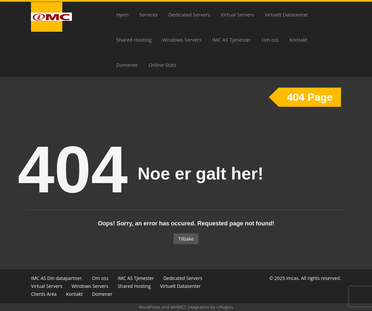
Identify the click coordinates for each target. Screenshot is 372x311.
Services (148, 14)
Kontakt (298, 39)
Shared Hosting (134, 39)
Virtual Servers (237, 14)
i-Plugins (224, 307)
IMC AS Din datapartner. (57, 278)
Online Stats (162, 64)
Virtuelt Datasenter (286, 14)
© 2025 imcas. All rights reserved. (305, 278)
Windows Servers (182, 39)
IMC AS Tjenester (231, 39)
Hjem (122, 14)
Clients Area (44, 294)
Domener (127, 64)
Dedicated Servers (189, 14)
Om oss (270, 39)
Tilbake (186, 239)
